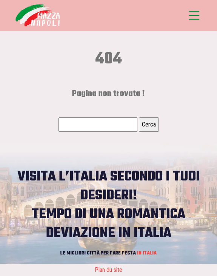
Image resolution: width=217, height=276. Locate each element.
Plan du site (108, 269)
